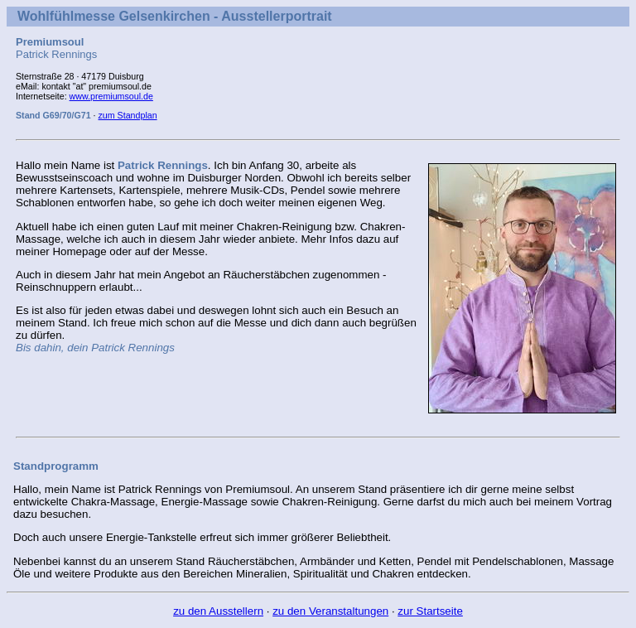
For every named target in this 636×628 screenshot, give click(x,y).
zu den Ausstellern (218, 611)
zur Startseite (430, 611)
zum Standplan (128, 115)
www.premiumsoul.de (111, 96)
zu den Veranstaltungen (330, 611)
